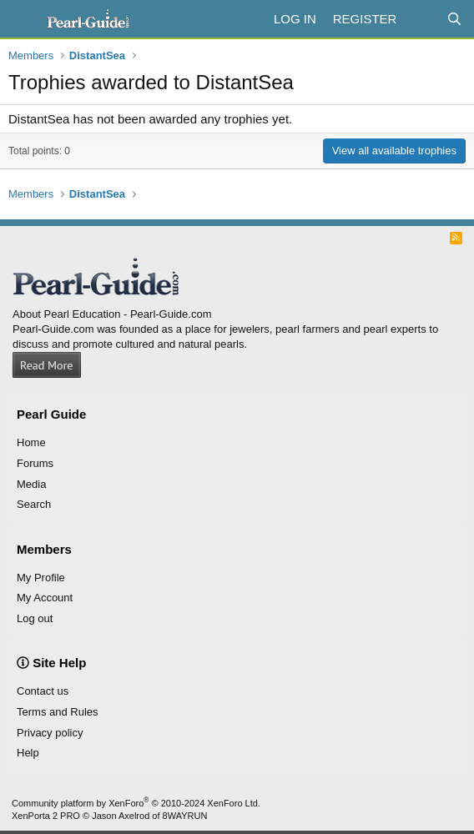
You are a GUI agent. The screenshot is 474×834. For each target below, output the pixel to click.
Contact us (42, 691)
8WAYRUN (185, 816)
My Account (45, 597)
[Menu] (23, 19)
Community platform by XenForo (136, 803)
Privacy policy (50, 732)
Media (31, 484)
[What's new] (421, 18)
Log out (35, 618)
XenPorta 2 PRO (46, 816)
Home (31, 442)
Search (34, 504)
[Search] (454, 18)
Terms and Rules (57, 712)
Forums (35, 463)
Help (28, 752)
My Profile (41, 577)
